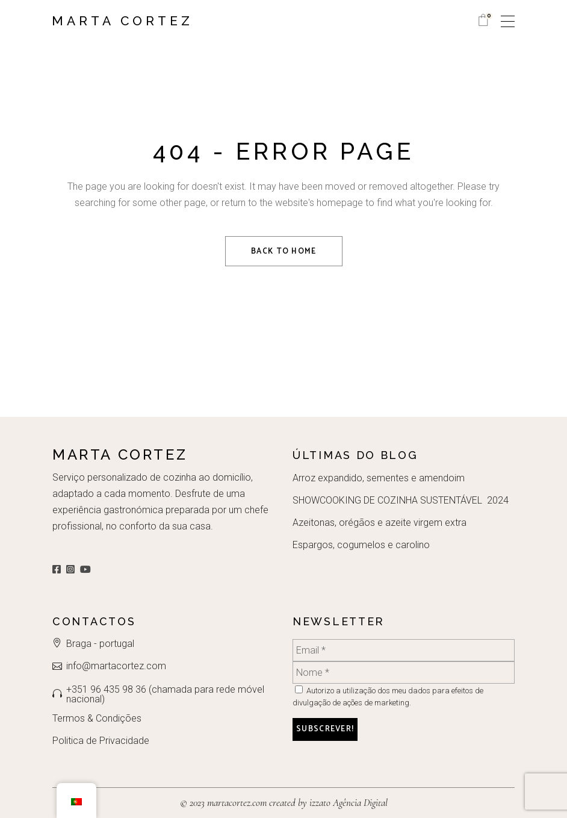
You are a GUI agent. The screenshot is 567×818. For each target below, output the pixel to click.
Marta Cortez (122, 20)
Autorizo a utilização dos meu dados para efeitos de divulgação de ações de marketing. (388, 696)
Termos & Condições (96, 718)
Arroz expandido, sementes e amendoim (379, 478)
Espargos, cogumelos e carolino (361, 545)
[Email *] (404, 650)
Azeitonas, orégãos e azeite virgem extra (379, 522)
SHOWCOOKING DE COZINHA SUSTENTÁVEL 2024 (401, 500)
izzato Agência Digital (347, 802)
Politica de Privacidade (100, 740)
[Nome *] (404, 672)
